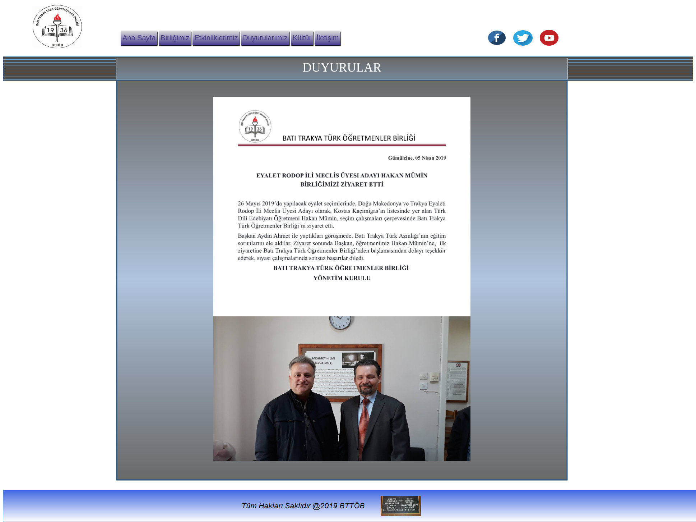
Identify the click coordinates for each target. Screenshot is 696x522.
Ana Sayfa (139, 38)
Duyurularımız (265, 38)
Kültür (302, 38)
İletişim (327, 38)
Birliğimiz (175, 38)
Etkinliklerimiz (216, 38)
